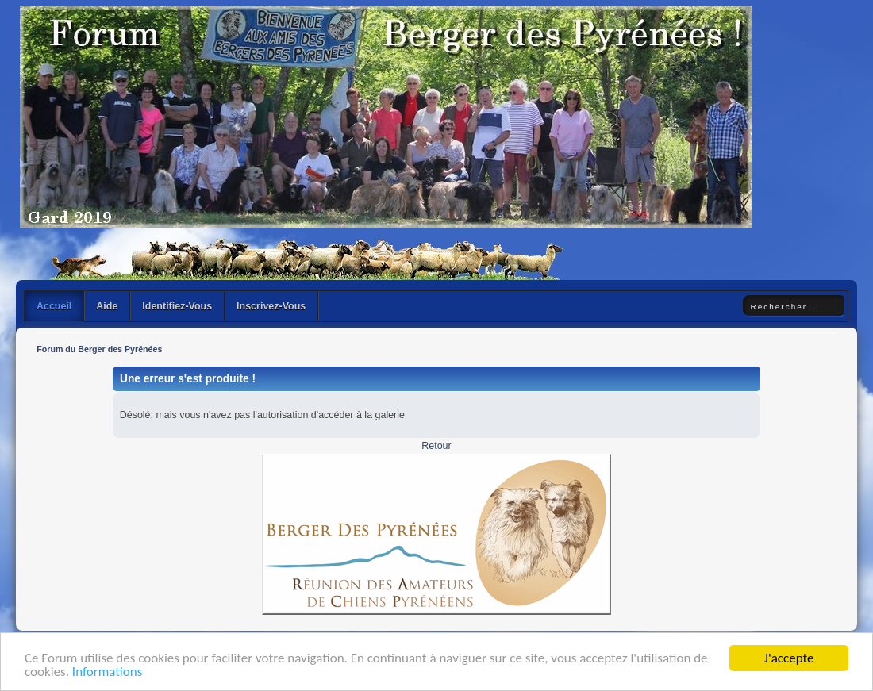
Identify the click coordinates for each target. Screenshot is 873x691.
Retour (436, 445)
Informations (107, 672)
